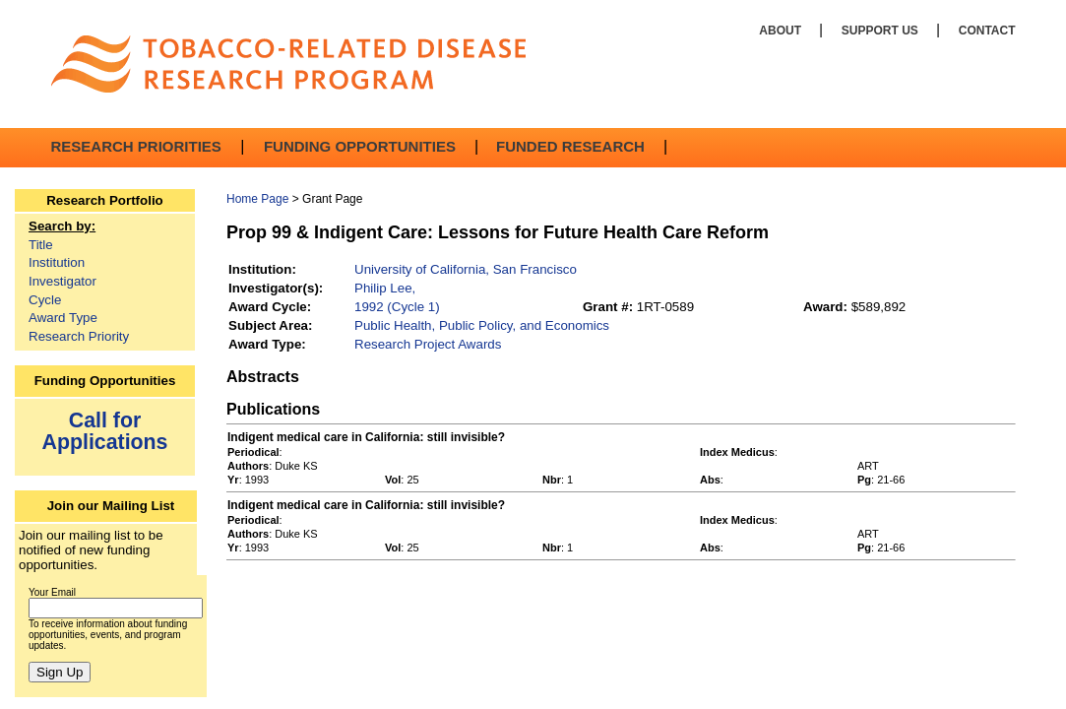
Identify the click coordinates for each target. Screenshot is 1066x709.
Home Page (257, 199)
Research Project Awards (427, 344)
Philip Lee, (384, 288)
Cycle (45, 299)
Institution (57, 262)
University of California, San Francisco (465, 269)
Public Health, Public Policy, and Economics (481, 325)
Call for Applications (105, 431)
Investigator (62, 281)
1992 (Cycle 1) (397, 306)
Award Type (63, 317)
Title (41, 244)
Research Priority (79, 336)
